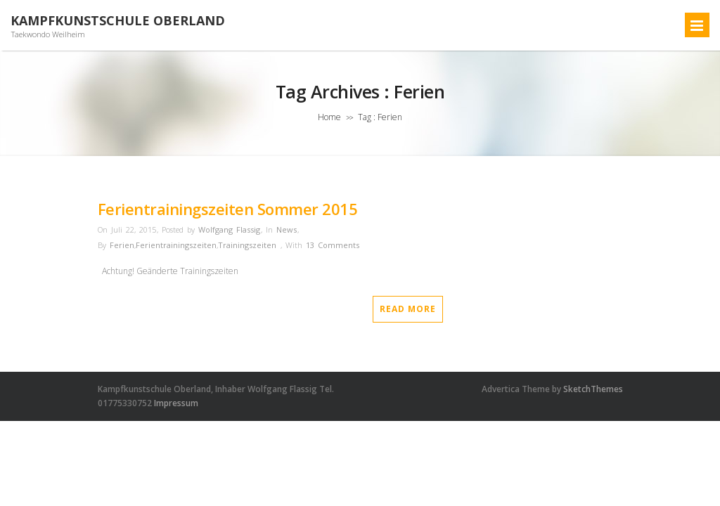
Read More (408, 309)
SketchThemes (593, 389)
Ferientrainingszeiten (176, 245)
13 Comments (332, 245)
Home (329, 117)
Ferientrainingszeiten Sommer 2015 (228, 208)
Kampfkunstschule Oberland (118, 21)
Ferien (122, 245)
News (286, 229)
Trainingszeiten (247, 245)
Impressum (176, 403)
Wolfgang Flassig (229, 229)
